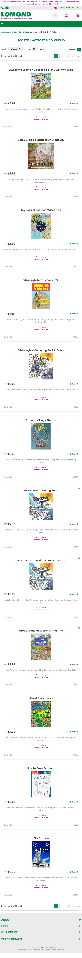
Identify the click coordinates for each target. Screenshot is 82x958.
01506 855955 (2, 7)
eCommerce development (27, 950)
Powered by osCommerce (54, 950)
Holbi (42, 950)
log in (44, 117)
